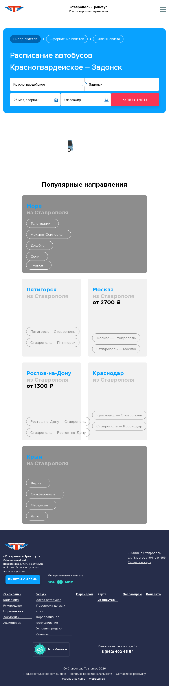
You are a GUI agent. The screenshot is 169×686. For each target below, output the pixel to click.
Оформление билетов (67, 39)
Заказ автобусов (48, 600)
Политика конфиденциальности (91, 674)
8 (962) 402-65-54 (118, 651)
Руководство (12, 605)
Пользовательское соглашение (45, 674)
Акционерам (12, 623)
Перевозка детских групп (50, 608)
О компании (12, 594)
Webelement (98, 678)
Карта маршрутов (106, 597)
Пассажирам (132, 594)
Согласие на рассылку (131, 674)
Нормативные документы (13, 614)
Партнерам (84, 594)
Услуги (41, 594)
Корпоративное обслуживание (47, 620)
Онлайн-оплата (108, 39)
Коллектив (11, 600)
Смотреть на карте (139, 562)
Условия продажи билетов (49, 631)
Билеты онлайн (23, 579)
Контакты (153, 594)
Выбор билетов (25, 39)
